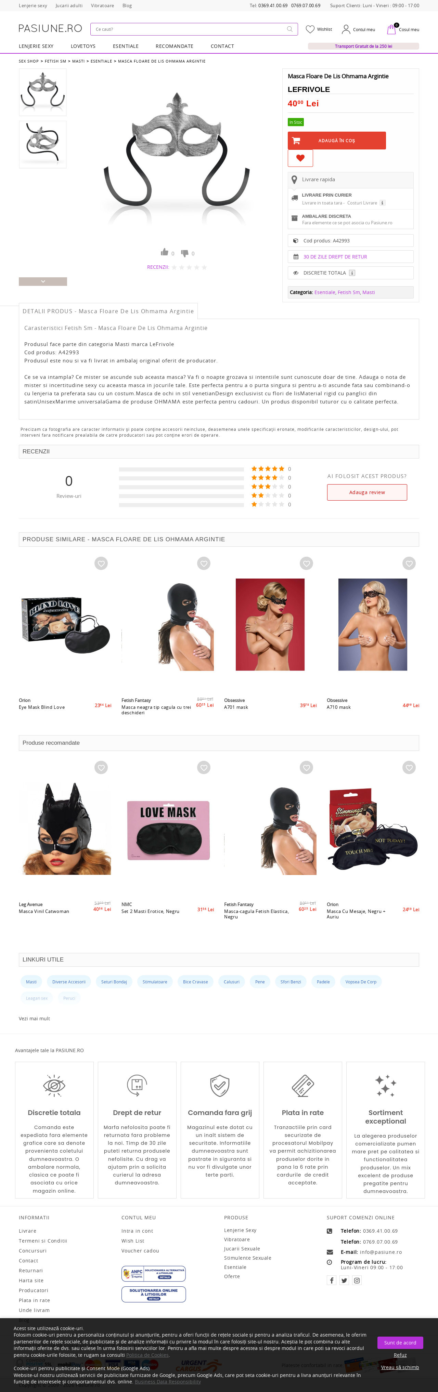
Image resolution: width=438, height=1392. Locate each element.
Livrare (28, 1231)
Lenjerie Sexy (36, 46)
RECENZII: (158, 267)
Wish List (132, 1241)
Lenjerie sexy (240, 1230)
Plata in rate (34, 1300)
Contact (222, 46)
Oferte (232, 1276)
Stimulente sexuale (247, 1258)
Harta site (31, 1280)
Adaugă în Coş (337, 140)
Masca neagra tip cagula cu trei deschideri (156, 710)
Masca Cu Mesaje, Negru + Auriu (356, 914)
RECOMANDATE (175, 46)
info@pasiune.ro (381, 1252)
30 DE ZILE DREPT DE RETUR (335, 256)
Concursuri (33, 1251)
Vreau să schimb (400, 1367)
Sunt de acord (400, 1342)
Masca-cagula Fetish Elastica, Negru (256, 914)
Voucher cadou (140, 1251)
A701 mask (236, 707)
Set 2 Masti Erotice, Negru (150, 911)
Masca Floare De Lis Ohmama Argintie (162, 61)
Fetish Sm (55, 61)
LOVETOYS (83, 46)
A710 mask (339, 707)
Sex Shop (29, 61)
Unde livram (34, 1310)
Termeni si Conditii (43, 1241)
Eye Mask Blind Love (42, 707)
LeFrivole (309, 89)
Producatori (34, 1290)
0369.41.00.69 (273, 5)
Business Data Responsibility (168, 1381)
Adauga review (367, 492)
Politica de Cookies (147, 1355)
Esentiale (126, 46)
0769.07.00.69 (306, 5)
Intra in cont (137, 1231)
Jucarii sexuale (242, 1248)
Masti (78, 61)
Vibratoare (237, 1239)
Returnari (31, 1270)
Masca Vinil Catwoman (44, 911)
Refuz (400, 1355)
